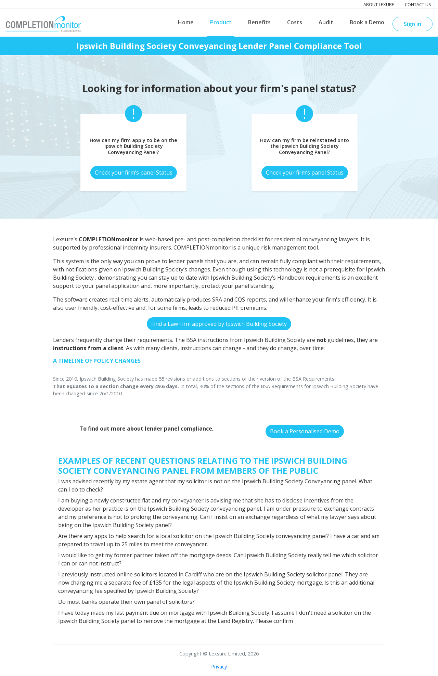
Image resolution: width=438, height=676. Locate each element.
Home (186, 22)
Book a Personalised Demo (304, 431)
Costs (294, 22)
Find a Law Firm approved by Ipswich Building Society (219, 324)
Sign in (412, 24)
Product (221, 22)
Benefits (259, 22)
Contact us (418, 4)
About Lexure (378, 4)
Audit (326, 22)
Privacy (219, 666)
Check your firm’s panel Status (133, 172)
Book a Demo (367, 22)
